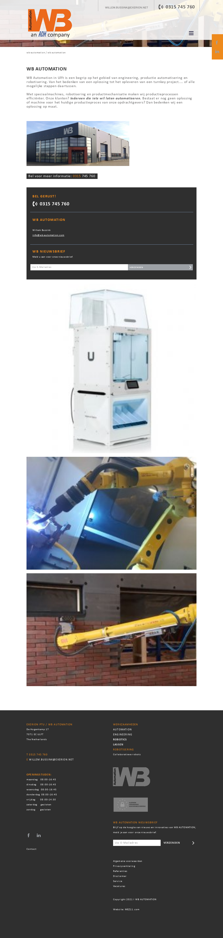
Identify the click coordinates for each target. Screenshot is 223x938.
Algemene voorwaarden (127, 861)
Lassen (118, 744)
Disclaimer (120, 876)
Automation (122, 729)
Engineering (122, 734)
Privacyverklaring (124, 866)
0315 (172, 7)
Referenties (120, 871)
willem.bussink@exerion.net (51, 759)
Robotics (120, 739)
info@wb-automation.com (48, 235)
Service (118, 881)
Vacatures (119, 886)
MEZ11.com (132, 909)
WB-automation (36, 53)
